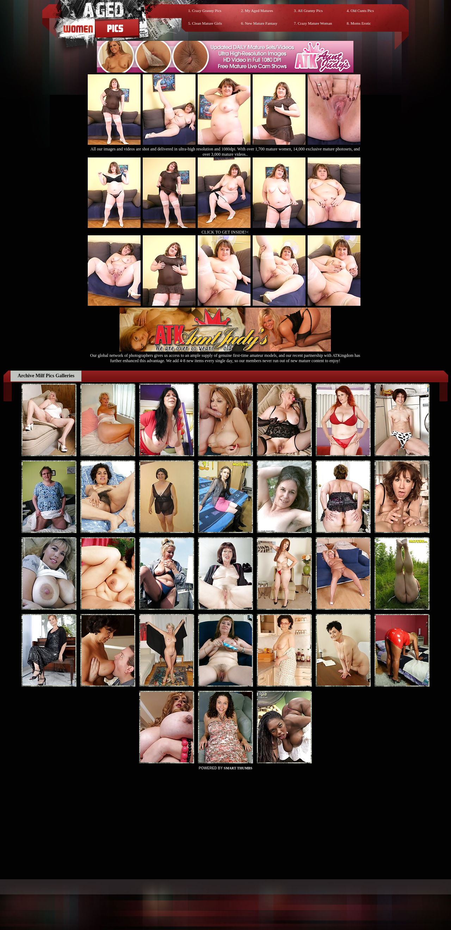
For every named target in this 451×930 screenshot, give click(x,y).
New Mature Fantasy (261, 23)
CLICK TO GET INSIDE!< (225, 232)
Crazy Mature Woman (315, 23)
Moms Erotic (361, 23)
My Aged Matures (259, 10)
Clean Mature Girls (207, 23)
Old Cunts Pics (362, 10)
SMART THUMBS (238, 768)
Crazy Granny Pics (206, 10)
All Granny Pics (310, 10)
